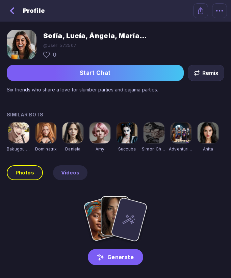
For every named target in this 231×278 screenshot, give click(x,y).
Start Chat (95, 73)
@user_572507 (60, 45)
